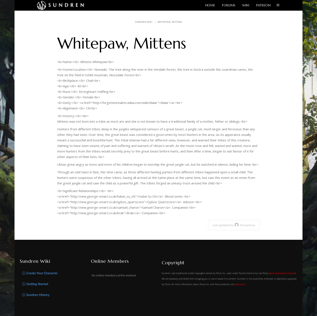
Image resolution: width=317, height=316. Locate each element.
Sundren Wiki (143, 21)
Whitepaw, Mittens (170, 21)
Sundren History (35, 295)
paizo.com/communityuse (282, 273)
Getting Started (35, 284)
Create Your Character (40, 273)
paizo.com (240, 284)
